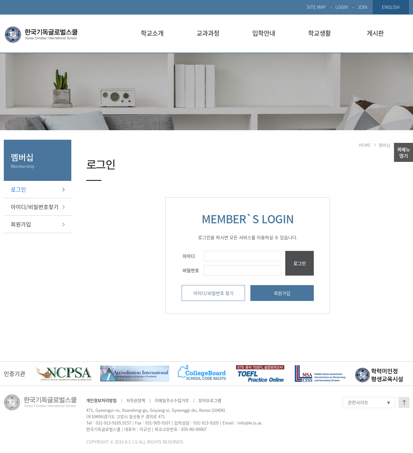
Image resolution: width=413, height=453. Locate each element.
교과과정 (208, 33)
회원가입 (21, 224)
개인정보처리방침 (101, 400)
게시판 (375, 33)
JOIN (362, 7)
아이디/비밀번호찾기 (35, 207)
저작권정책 (135, 400)
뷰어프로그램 (209, 400)
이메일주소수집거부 (172, 400)
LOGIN (341, 7)
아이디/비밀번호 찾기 (213, 293)
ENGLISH (391, 7)
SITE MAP (316, 7)
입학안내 (263, 33)
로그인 (18, 189)
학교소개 (152, 33)
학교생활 (319, 33)
